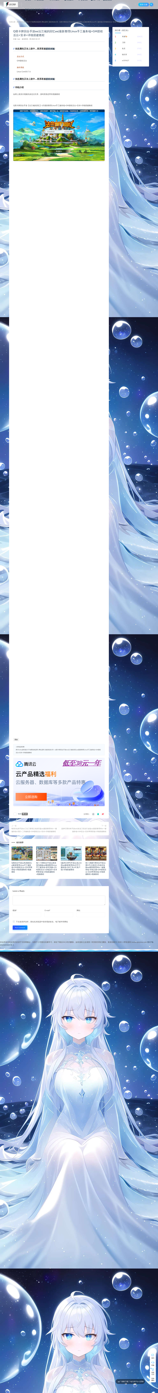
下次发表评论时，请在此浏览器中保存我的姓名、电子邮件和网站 (42, 962)
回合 (16, 780)
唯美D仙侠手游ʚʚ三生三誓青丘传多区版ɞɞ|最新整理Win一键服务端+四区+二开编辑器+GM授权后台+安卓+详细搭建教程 (34, 870)
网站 (78, 950)
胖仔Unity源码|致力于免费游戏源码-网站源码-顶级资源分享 (37, 22)
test (18, 39)
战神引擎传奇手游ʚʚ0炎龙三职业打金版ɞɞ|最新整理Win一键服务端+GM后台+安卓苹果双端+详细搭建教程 (83, 870)
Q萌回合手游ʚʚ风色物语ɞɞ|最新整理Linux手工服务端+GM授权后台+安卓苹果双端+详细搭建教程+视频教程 (21, 907)
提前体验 (50, 48)
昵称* (15, 950)
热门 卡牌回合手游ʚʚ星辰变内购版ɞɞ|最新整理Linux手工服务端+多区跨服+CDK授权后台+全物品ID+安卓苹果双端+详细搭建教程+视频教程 (46, 908)
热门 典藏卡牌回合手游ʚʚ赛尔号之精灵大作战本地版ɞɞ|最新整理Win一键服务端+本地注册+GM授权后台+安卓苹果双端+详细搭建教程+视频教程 (95, 908)
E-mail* (47, 950)
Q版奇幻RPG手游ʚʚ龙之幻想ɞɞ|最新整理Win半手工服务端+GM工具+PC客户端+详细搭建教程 (71, 906)
